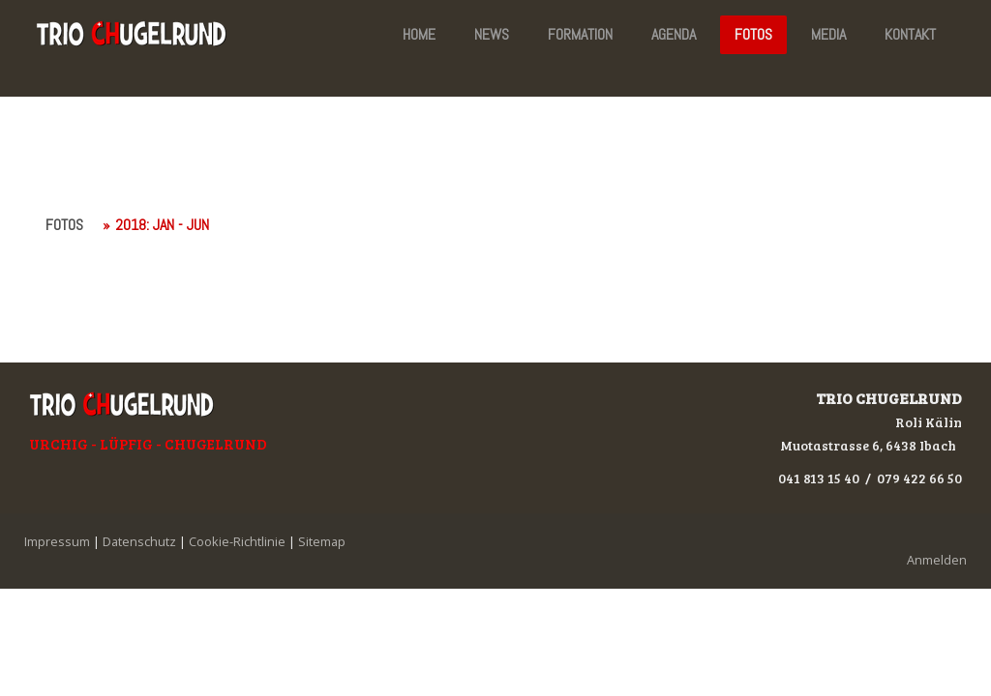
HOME (419, 34)
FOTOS (753, 34)
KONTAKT (910, 34)
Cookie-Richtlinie (237, 541)
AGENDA (673, 34)
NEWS (491, 34)
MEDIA (828, 34)
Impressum (57, 541)
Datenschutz (139, 541)
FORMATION (580, 34)
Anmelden (937, 559)
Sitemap (321, 541)
